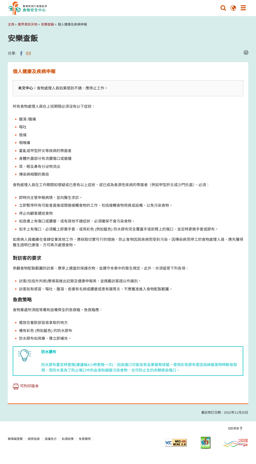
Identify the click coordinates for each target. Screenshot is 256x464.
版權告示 (51, 439)
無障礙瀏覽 (15, 439)
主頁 (11, 24)
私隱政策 (68, 439)
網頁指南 (34, 439)
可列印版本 (26, 386)
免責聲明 (85, 439)
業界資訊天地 (27, 24)
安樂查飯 (47, 24)
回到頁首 (233, 428)
